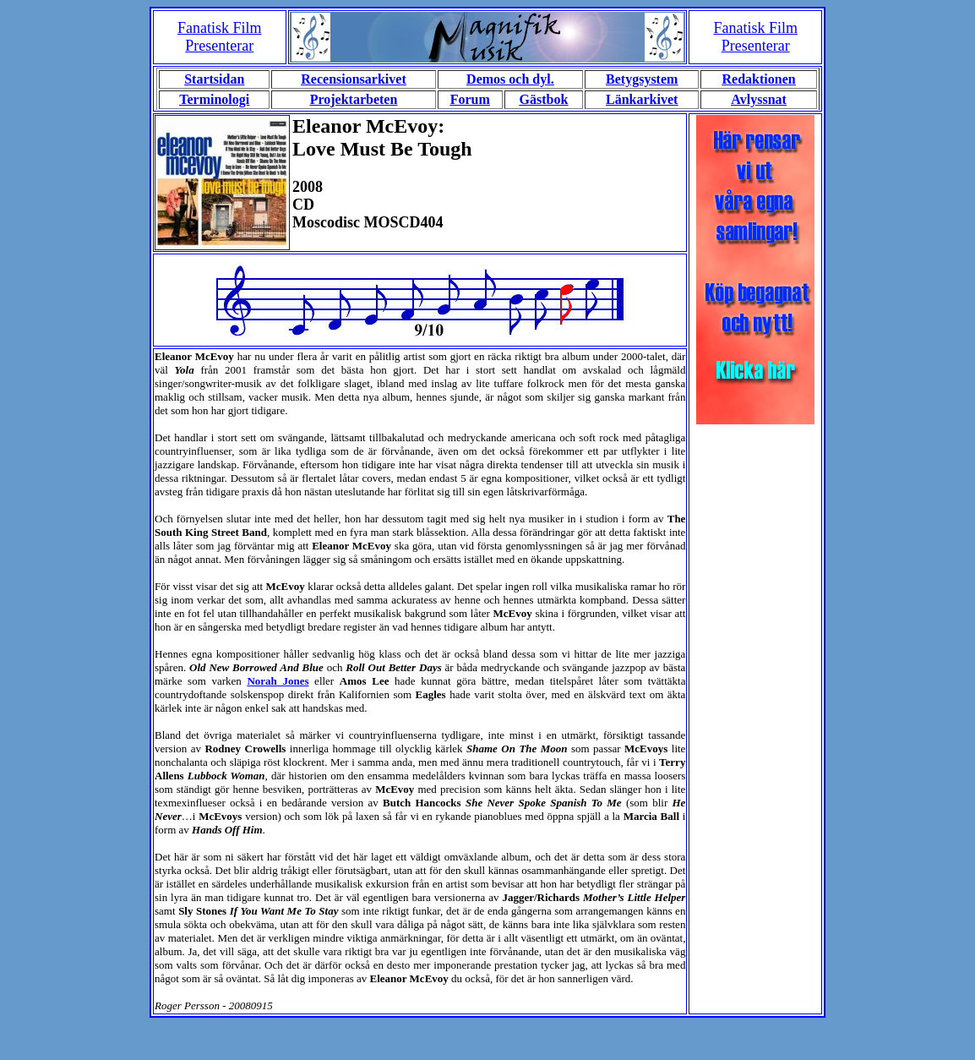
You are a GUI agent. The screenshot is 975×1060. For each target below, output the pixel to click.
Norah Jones (277, 681)
